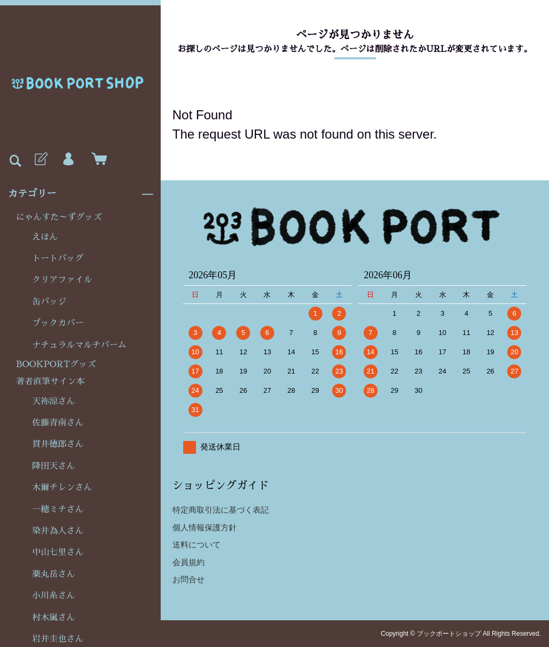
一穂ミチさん (58, 509)
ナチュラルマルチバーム (79, 345)
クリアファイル (62, 280)
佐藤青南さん (58, 422)
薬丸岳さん (53, 574)
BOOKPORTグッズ (56, 364)
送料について (196, 544)
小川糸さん (53, 595)
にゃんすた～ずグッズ (59, 217)
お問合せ (188, 579)
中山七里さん (58, 552)
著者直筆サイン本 (50, 381)
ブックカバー (58, 323)
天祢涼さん (53, 401)
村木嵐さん (53, 617)
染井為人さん (58, 531)
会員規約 (188, 562)
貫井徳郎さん (58, 444)
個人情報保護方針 (204, 527)
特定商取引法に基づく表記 (220, 509)
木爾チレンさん (62, 487)
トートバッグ (58, 258)
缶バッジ (49, 302)
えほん (45, 237)
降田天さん (53, 466)
